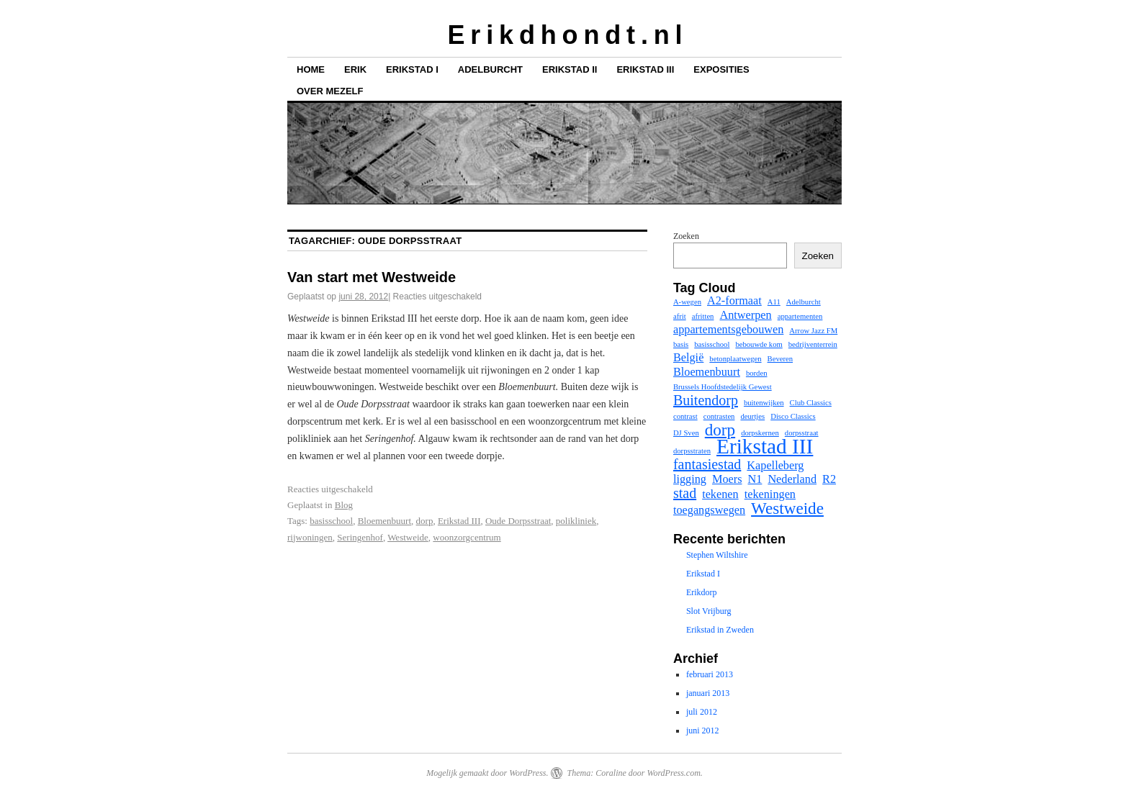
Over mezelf (330, 91)
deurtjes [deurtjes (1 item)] (752, 416)
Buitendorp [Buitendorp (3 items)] (705, 400)
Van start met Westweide (371, 277)
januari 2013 (707, 693)
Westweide (407, 537)
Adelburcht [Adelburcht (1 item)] (803, 302)
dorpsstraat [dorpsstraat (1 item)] (802, 433)
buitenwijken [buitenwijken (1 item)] (764, 403)
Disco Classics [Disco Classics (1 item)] (792, 416)
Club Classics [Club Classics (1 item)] (811, 403)
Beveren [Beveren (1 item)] (780, 359)
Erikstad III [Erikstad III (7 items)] (764, 446)
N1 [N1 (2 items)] (755, 479)
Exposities (721, 69)
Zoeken (686, 236)
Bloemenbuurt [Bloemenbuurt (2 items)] (706, 372)
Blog (344, 504)
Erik (355, 69)
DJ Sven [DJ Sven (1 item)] (686, 433)
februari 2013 (709, 674)
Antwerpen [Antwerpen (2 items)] (745, 315)
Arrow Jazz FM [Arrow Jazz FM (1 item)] (813, 331)
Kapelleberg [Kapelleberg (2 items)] (775, 465)
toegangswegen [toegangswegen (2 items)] (709, 510)
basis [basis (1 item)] (680, 344)
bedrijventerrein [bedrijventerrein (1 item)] (812, 344)
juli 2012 (701, 712)
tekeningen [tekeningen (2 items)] (770, 494)
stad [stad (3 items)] (684, 493)
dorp (424, 520)
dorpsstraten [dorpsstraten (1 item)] (692, 451)
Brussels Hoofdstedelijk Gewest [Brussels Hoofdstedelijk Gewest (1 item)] (722, 387)
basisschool (331, 520)
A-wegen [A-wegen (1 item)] (687, 302)
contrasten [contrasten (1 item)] (719, 416)
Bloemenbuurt (384, 520)
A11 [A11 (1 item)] (774, 302)
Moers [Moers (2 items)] (727, 479)
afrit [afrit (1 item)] (679, 316)
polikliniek (576, 520)
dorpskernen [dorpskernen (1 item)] (760, 433)
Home (311, 69)
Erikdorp (701, 592)
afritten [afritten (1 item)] (703, 316)
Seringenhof (360, 537)
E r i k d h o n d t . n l (564, 35)
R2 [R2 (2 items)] (829, 479)
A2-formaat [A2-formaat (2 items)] (734, 300)
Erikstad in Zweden (720, 630)
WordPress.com (673, 773)
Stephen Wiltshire (717, 555)
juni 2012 (702, 730)
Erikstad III (645, 69)
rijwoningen (310, 537)
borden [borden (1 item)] (757, 373)
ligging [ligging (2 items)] (689, 479)
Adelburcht (490, 69)
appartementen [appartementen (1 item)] (800, 316)
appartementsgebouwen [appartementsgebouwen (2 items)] (728, 329)
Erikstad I (412, 69)
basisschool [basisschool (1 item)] (711, 344)
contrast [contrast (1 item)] (685, 416)
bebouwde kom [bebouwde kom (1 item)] (758, 344)
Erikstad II (569, 69)
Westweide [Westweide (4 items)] (787, 508)
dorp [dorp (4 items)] (720, 429)
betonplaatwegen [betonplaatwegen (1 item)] (735, 359)
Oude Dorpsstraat (518, 520)
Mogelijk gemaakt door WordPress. (487, 773)
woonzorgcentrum (466, 537)
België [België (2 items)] (688, 357)
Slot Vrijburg (709, 611)
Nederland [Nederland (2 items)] (792, 479)
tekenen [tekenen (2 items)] (720, 494)
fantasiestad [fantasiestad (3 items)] (707, 464)
